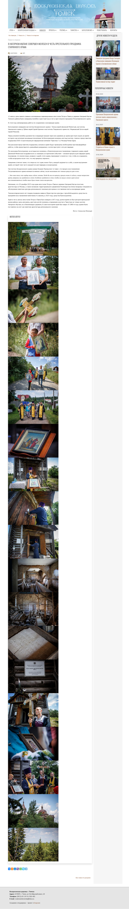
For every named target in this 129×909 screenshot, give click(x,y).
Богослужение (88, 30)
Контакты (113, 30)
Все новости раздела (83, 878)
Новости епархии (33, 35)
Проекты (52, 30)
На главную (12, 35)
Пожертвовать (102, 30)
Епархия (36, 903)
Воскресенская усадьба (27, 30)
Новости (43, 30)
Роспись (63, 30)
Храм (12, 30)
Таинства (74, 30)
